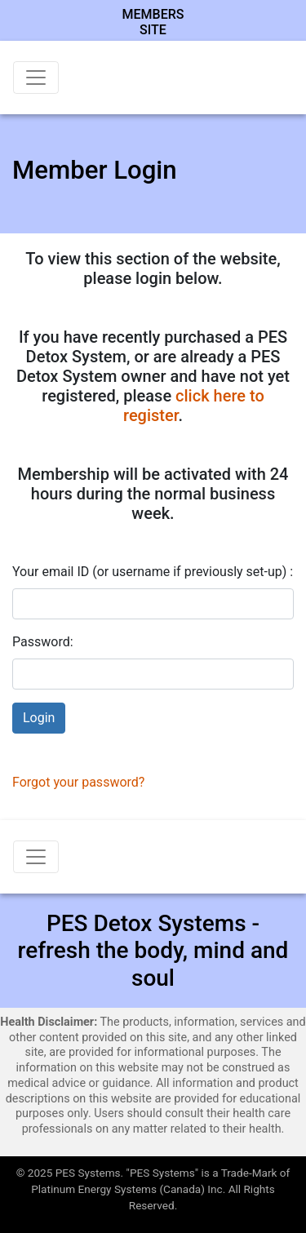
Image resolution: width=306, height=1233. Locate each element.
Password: (42, 642)
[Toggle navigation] (36, 77)
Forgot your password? (78, 782)
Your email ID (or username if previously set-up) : (152, 571)
